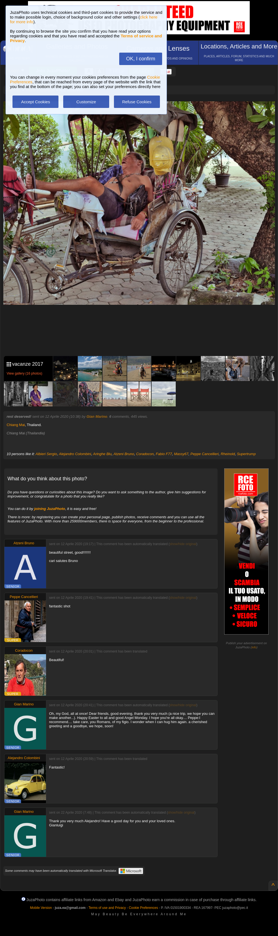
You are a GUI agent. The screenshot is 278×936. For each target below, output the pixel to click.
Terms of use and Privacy (107, 908)
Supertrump (246, 454)
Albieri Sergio (46, 454)
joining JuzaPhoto (49, 509)
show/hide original (183, 544)
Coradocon (145, 454)
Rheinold (228, 454)
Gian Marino (96, 416)
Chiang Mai (16, 425)
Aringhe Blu (102, 454)
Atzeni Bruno (123, 454)
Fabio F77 (164, 454)
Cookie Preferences (143, 908)
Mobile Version (41, 908)
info (254, 647)
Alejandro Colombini (75, 454)
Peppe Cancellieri (204, 454)
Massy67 (181, 454)
